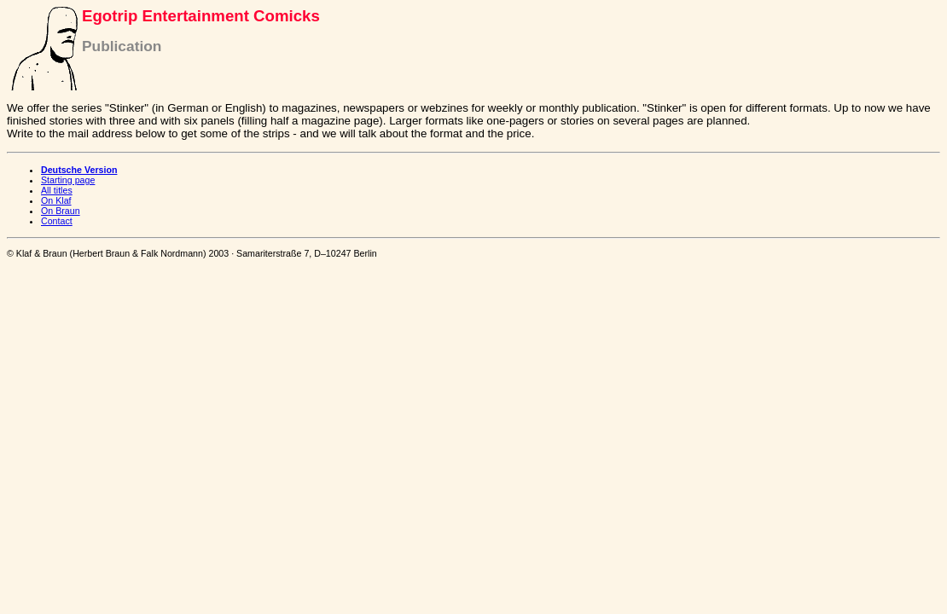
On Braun (60, 211)
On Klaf (56, 200)
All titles (57, 190)
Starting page (68, 180)
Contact (57, 221)
